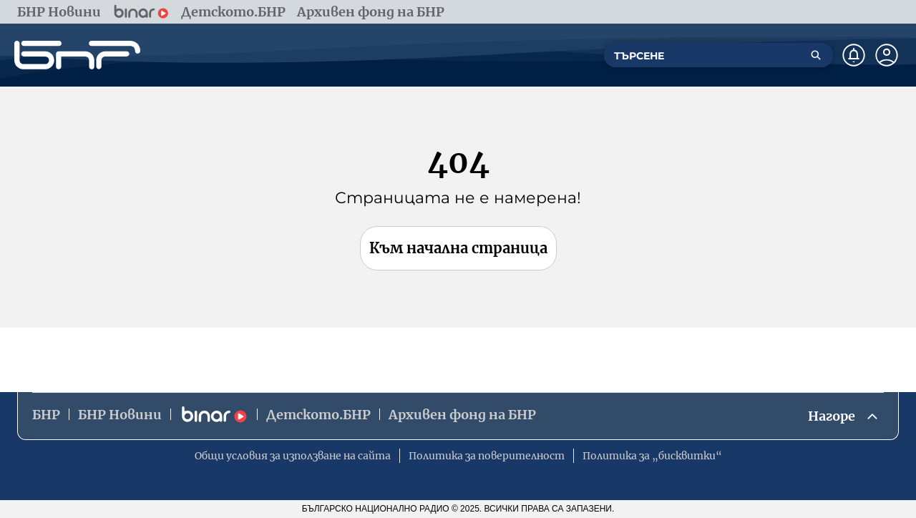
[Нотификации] (854, 55)
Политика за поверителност (487, 455)
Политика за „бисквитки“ (652, 455)
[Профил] (886, 55)
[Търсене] (815, 55)
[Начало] (77, 55)
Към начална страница (458, 248)
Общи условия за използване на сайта (293, 455)
